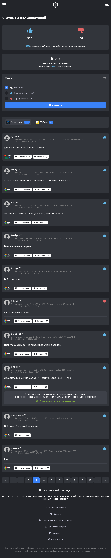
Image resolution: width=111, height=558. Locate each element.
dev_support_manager (56, 490)
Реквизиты (55, 533)
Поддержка (55, 539)
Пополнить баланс (55, 508)
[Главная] (55, 5)
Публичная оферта (55, 527)
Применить (55, 105)
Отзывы (55, 514)
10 (90, 480)
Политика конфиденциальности (55, 520)
